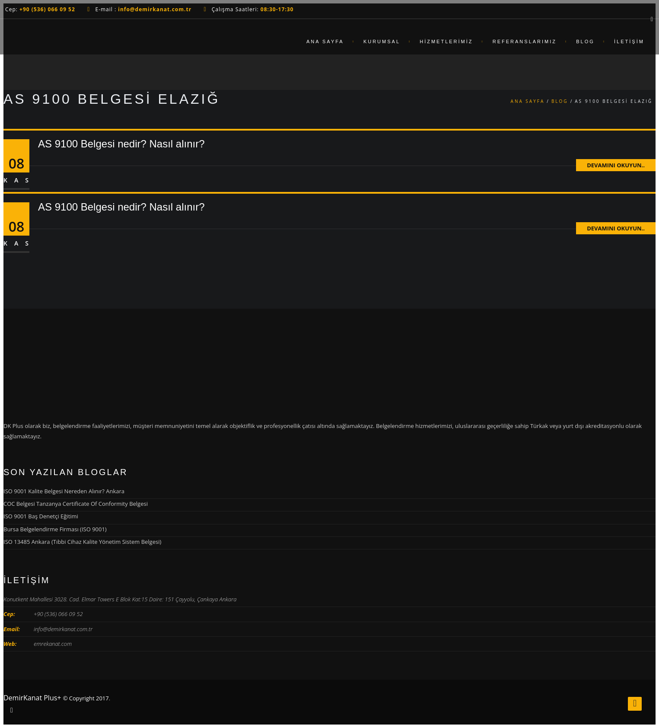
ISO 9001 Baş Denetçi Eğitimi (40, 516)
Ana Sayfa (325, 41)
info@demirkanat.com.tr (63, 629)
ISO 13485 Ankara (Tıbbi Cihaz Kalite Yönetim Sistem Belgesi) (82, 542)
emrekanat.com (53, 644)
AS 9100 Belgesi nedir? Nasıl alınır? (121, 144)
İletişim (629, 41)
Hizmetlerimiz (446, 41)
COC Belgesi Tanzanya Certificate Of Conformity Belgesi (75, 504)
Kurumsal (381, 41)
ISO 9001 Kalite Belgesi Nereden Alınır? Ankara (63, 491)
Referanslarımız (525, 41)
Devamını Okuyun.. (616, 165)
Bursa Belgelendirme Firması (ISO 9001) (55, 529)
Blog (585, 41)
